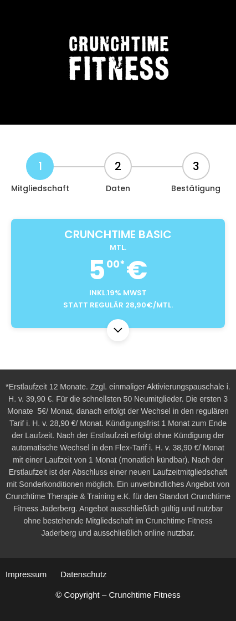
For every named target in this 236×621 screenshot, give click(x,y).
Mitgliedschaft (40, 188)
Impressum (26, 574)
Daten (118, 188)
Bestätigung (195, 188)
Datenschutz (83, 574)
